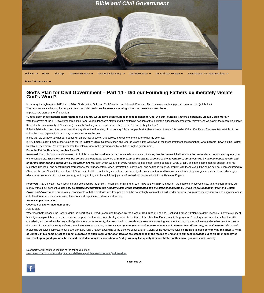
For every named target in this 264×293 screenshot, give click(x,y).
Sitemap (59, 73)
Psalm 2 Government (36, 81)
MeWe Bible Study (80, 73)
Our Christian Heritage (168, 73)
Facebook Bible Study (109, 73)
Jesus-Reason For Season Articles (206, 73)
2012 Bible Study (138, 73)
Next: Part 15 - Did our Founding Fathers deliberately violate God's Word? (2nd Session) (76, 253)
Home (45, 73)
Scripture (29, 73)
